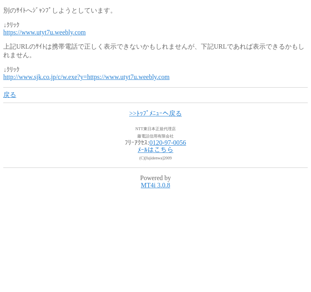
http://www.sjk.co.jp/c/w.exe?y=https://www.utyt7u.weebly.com (86, 76)
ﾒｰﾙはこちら (155, 149)
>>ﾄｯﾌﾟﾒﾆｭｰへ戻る (155, 113)
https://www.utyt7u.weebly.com (44, 32)
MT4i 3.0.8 (155, 185)
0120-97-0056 (167, 142)
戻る (9, 94)
